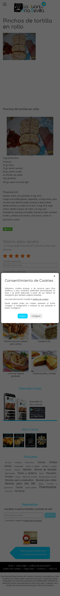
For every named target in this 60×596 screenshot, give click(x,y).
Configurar (36, 316)
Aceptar (22, 316)
